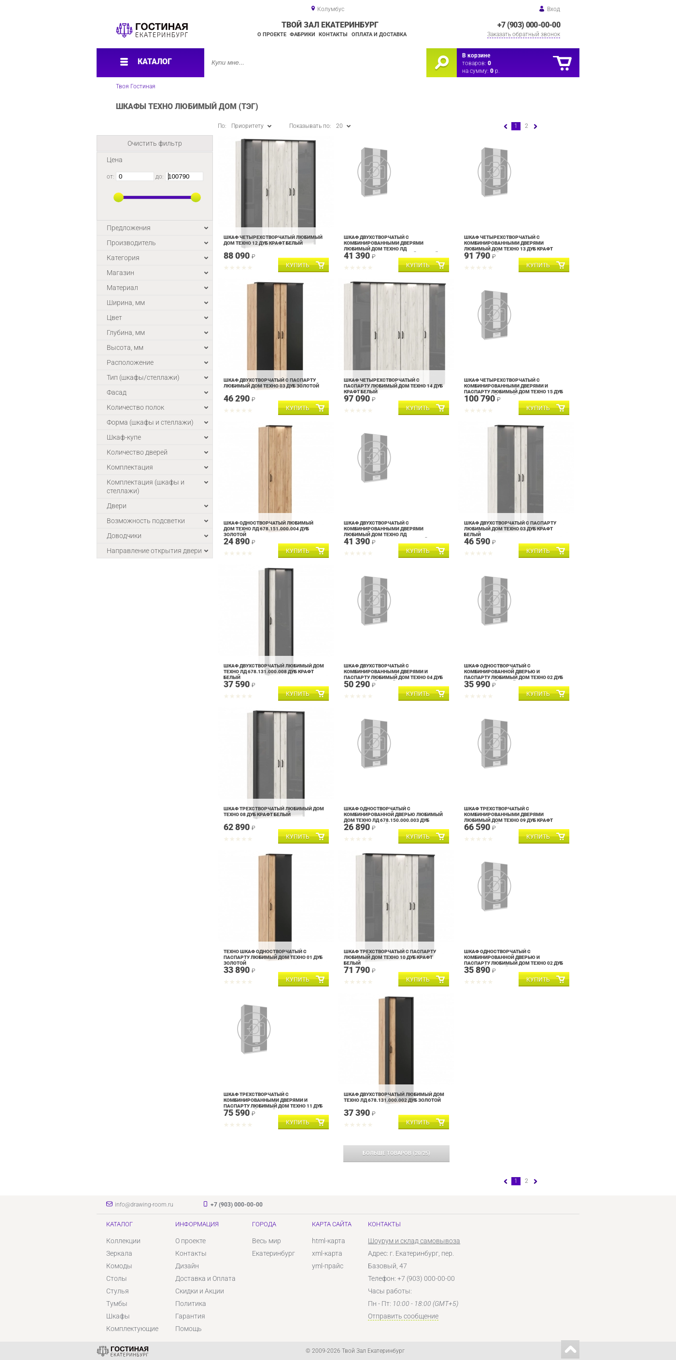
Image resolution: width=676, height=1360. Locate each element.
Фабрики (302, 34)
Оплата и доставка (379, 34)
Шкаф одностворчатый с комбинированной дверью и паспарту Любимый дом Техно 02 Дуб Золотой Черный (513, 960)
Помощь (188, 1328)
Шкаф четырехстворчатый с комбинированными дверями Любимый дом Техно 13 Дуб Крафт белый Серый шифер (508, 246)
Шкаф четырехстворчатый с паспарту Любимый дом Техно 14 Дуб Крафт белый (393, 385)
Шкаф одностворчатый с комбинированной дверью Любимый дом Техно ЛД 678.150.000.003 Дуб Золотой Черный (393, 817)
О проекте (271, 34)
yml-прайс (327, 1266)
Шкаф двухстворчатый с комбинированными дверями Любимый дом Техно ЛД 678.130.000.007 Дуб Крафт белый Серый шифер (386, 534)
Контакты (333, 34)
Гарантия (190, 1316)
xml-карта (327, 1253)
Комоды (119, 1266)
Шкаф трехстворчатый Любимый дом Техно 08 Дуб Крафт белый (274, 811)
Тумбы (116, 1303)
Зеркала (119, 1253)
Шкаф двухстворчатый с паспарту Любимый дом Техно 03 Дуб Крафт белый (510, 528)
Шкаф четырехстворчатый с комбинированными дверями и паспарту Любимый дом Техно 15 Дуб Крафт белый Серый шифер (513, 388)
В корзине (476, 55)
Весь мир (266, 1241)
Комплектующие (132, 1328)
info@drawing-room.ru (144, 1204)
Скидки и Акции (199, 1291)
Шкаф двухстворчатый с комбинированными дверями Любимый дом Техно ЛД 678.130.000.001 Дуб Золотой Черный (391, 246)
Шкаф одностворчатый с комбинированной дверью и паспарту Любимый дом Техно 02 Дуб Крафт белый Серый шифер (513, 674)
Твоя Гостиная (135, 86)
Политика (190, 1303)
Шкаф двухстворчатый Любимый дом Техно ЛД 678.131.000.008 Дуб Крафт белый (274, 671)
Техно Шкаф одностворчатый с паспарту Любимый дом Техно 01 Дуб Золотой (273, 957)
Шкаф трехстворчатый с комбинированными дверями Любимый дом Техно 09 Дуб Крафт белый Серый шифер (508, 817)
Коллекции (123, 1241)
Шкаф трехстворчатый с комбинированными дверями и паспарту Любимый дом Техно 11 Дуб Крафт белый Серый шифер (273, 1103)
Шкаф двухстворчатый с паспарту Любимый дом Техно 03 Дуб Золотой (271, 383)
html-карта (328, 1241)
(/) (396, 1153)
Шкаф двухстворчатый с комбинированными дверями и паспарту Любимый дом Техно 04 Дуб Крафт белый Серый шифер (393, 674)
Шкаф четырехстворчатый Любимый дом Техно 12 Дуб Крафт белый (273, 240)
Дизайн (187, 1266)
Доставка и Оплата (205, 1278)
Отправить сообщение (403, 1316)
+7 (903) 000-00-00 (528, 24)
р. (495, 71)
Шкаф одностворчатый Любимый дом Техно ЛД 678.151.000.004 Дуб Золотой (268, 528)
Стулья (117, 1291)
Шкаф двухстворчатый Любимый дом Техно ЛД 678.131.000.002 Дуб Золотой (394, 1097)
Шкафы (118, 1316)
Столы (116, 1278)
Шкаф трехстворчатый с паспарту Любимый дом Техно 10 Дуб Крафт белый (390, 957)
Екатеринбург (273, 1253)
